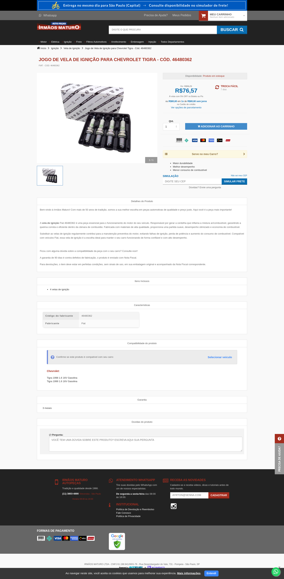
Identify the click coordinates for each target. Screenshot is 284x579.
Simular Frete (234, 181)
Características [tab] (142, 305)
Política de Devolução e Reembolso (135, 509)
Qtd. (171, 121)
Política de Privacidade (128, 516)
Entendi (211, 573)
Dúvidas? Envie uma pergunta (205, 187)
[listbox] (171, 126)
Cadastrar (219, 495)
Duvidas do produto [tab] (142, 422)
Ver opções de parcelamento (186, 107)
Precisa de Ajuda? (156, 15)
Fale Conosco (123, 512)
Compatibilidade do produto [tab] (142, 343)
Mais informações (188, 573)
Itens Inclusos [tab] (142, 281)
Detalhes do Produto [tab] (142, 201)
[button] (279, 454)
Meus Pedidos (181, 15)
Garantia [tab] (142, 399)
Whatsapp (48, 15)
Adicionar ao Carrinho (216, 126)
